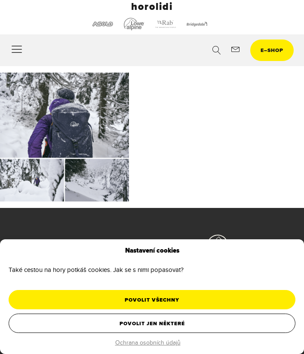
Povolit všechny (152, 300)
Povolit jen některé (152, 323)
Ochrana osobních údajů (148, 342)
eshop (272, 50)
